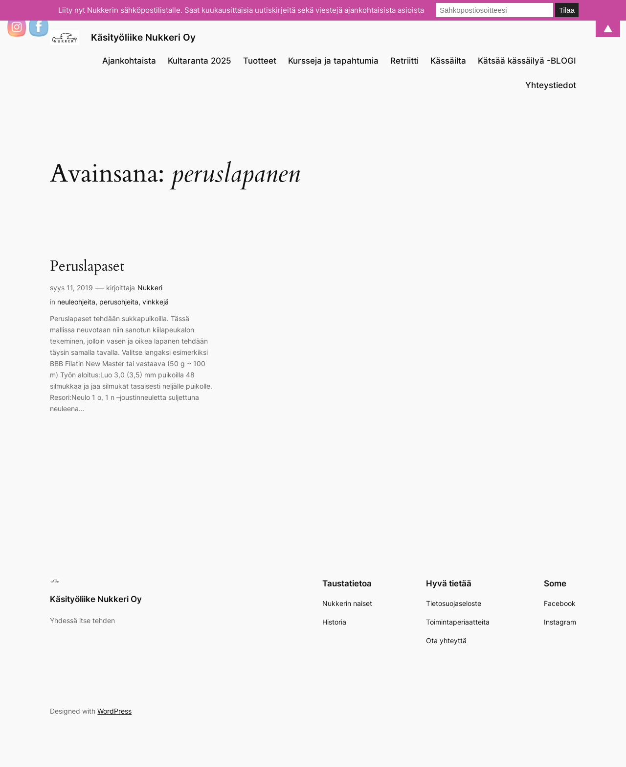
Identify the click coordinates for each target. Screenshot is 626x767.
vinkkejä (155, 302)
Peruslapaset (87, 267)
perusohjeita (118, 302)
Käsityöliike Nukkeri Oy (143, 37)
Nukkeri (149, 287)
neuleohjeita (76, 302)
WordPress (114, 711)
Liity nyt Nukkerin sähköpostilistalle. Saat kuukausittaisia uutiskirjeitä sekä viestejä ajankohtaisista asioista (241, 10)
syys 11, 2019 (71, 287)
